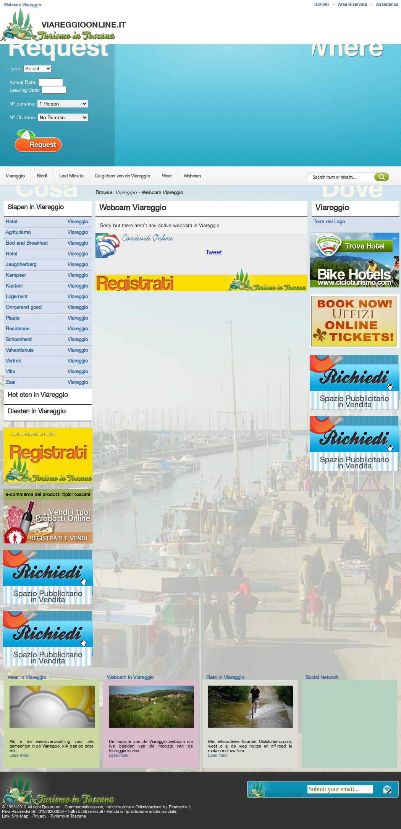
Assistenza (387, 4)
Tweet (214, 252)
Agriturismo (18, 232)
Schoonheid (19, 339)
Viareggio (15, 176)
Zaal (10, 382)
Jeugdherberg (21, 264)
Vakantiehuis (20, 350)
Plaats (12, 318)
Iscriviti (321, 4)
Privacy (39, 816)
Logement (16, 296)
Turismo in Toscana (68, 816)
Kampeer (16, 275)
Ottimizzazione (149, 807)
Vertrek (13, 361)
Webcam (192, 176)
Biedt (42, 176)
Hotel (11, 221)
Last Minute (71, 176)
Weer (167, 176)
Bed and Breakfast (27, 243)
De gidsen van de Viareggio (122, 176)
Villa (10, 371)
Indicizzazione (118, 807)
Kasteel (14, 286)
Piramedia (178, 807)
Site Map (20, 816)
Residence (17, 328)
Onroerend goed (24, 307)
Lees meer (19, 755)
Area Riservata (352, 4)
